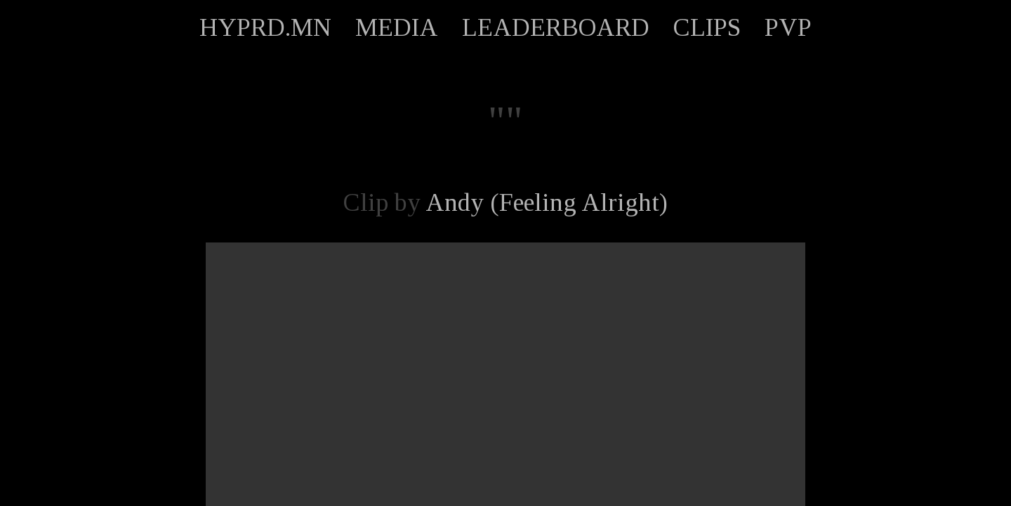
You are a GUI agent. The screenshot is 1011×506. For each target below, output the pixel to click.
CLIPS (707, 27)
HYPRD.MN (265, 27)
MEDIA (396, 27)
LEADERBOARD (555, 27)
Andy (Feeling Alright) (546, 202)
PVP (788, 27)
